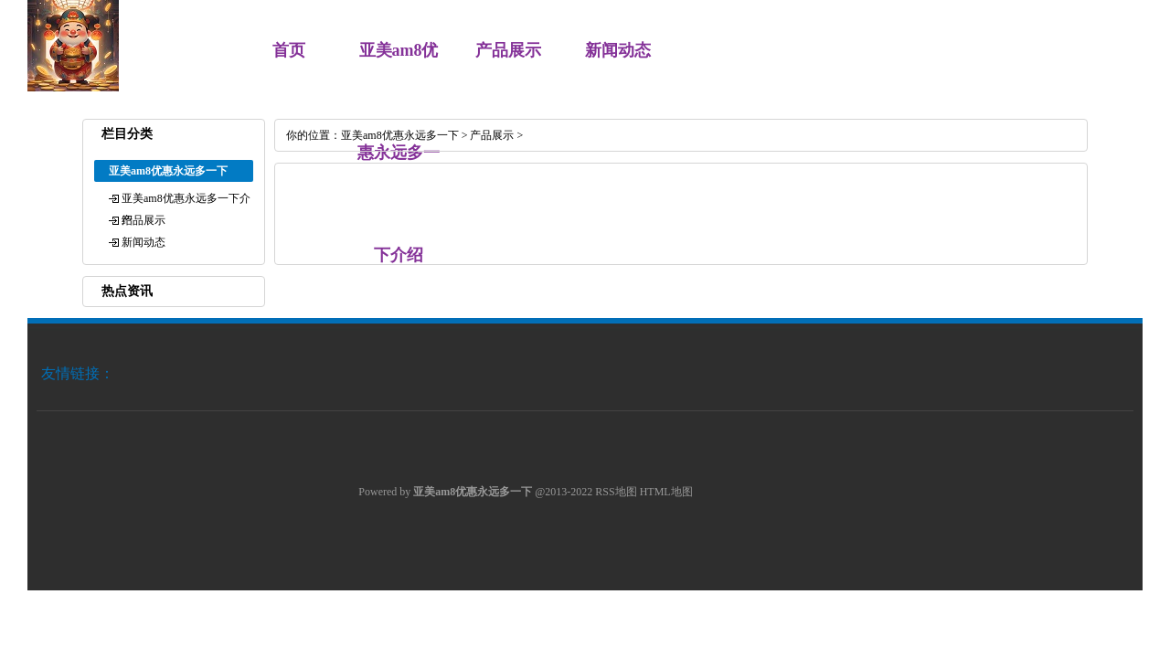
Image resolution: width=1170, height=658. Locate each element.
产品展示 (508, 50)
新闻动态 (618, 50)
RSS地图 (615, 491)
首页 (288, 50)
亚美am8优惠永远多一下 (400, 135)
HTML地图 (666, 491)
